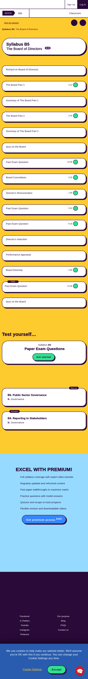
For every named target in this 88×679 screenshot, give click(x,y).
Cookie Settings (32, 669)
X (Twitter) (25, 621)
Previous (74, 23)
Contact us (63, 630)
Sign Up (71, 4)
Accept (57, 669)
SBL (20, 13)
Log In (83, 4)
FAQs (63, 625)
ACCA (8, 13)
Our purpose (63, 616)
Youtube (25, 625)
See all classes (11, 23)
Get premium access (44, 519)
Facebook (25, 616)
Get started (43, 357)
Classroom (75, 13)
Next (83, 23)
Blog (63, 621)
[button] (80, 671)
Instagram (25, 630)
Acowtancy (15, 4)
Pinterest (24, 634)
